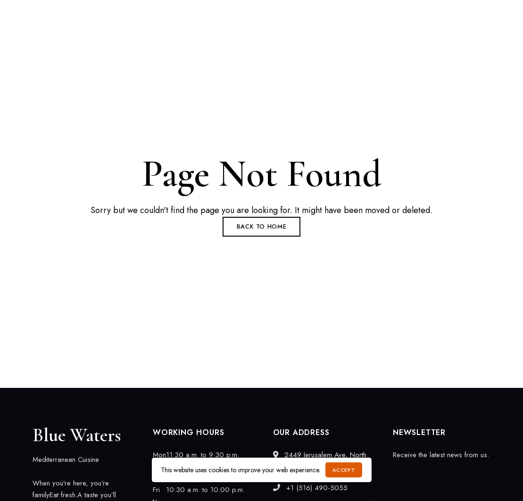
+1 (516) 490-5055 (354, 12)
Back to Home (262, 226)
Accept (343, 470)
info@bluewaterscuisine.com (446, 12)
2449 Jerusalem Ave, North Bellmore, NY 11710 (103, 12)
